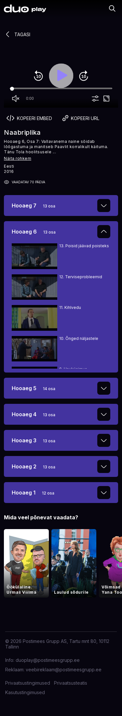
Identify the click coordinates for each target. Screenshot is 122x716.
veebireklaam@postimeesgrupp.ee (64, 669)
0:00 (30, 98)
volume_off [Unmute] (16, 98)
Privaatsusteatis (70, 683)
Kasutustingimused (25, 692)
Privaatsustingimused (27, 683)
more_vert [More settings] (95, 98)
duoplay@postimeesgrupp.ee (48, 660)
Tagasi (17, 34)
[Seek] (61, 89)
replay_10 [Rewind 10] (38, 76)
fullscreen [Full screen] (106, 98)
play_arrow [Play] (61, 76)
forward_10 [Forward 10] (84, 76)
